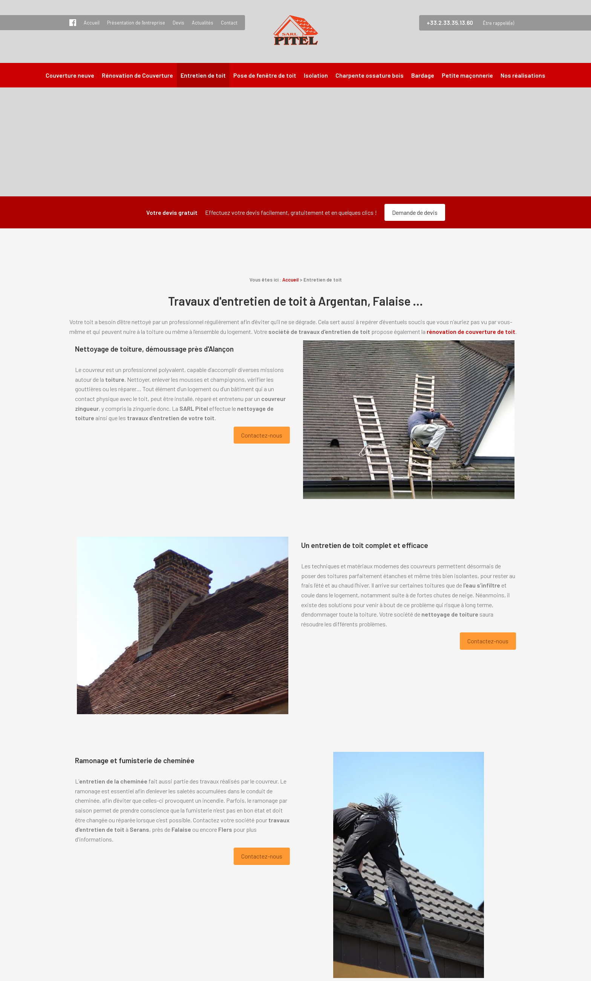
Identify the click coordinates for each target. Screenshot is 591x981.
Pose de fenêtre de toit (264, 75)
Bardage (422, 75)
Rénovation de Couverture (137, 75)
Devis (178, 23)
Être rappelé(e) (498, 23)
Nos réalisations (523, 75)
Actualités (202, 23)
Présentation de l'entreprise (136, 23)
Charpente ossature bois (369, 75)
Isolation (316, 75)
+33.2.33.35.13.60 (450, 22)
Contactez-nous (261, 435)
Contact (229, 23)
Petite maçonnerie (467, 75)
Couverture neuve (70, 75)
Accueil (92, 23)
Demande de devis (415, 212)
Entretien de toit (203, 75)
